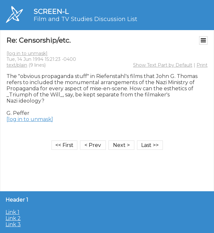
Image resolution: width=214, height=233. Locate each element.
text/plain (16, 65)
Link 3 (13, 224)
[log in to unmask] (27, 53)
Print (202, 65)
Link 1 (12, 212)
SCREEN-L (51, 11)
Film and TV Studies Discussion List (85, 19)
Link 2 (13, 218)
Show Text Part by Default (162, 65)
